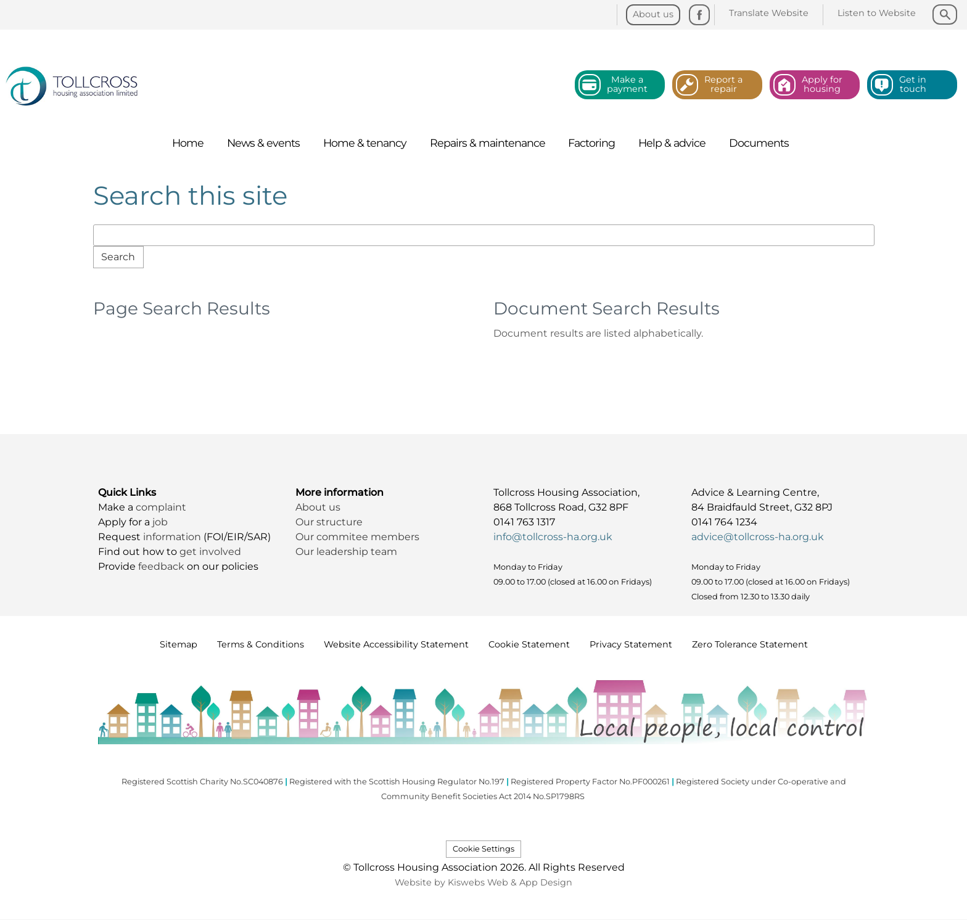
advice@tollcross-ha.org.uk (757, 537)
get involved (210, 551)
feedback (162, 566)
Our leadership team (346, 551)
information (173, 537)
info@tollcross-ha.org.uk (552, 537)
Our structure (330, 522)
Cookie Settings (483, 848)
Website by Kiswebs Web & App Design (483, 882)
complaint (161, 507)
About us (317, 507)
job (160, 522)
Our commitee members (357, 537)
